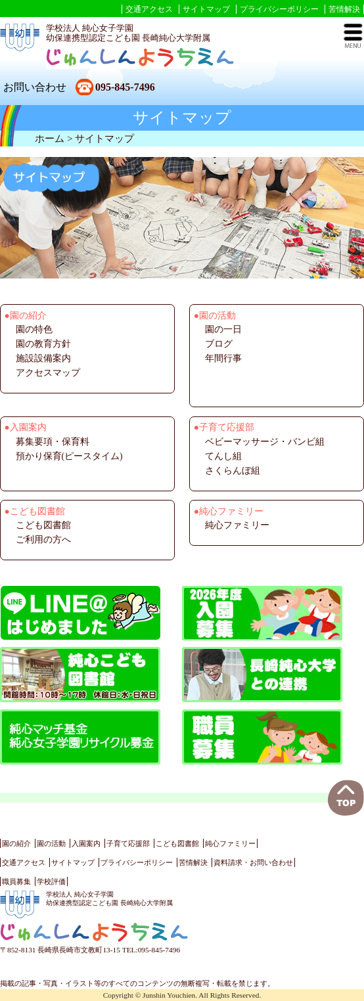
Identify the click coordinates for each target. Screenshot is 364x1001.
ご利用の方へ (43, 540)
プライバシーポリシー (279, 9)
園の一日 (223, 329)
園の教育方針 (43, 344)
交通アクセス (149, 9)
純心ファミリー (237, 525)
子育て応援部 (128, 843)
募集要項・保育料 (52, 442)
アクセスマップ (48, 373)
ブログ (219, 344)
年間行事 (223, 358)
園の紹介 (16, 843)
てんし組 (223, 456)
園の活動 (51, 843)
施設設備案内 (43, 358)
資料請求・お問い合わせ (253, 862)
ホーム (49, 138)
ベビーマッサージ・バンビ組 (265, 442)
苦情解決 (344, 9)
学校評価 (51, 881)
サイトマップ (206, 9)
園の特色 (34, 329)
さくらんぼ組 (232, 471)
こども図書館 (43, 525)
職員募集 (16, 881)
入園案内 (86, 843)
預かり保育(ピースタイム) (69, 456)
